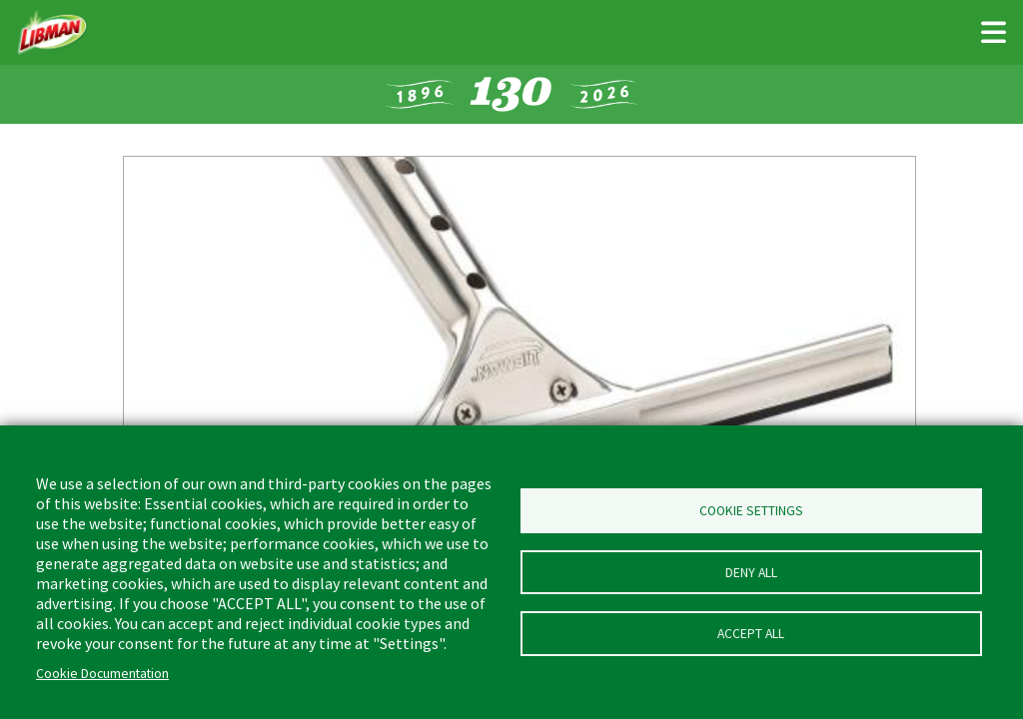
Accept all (750, 637)
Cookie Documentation (102, 673)
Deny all (751, 572)
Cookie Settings (751, 507)
